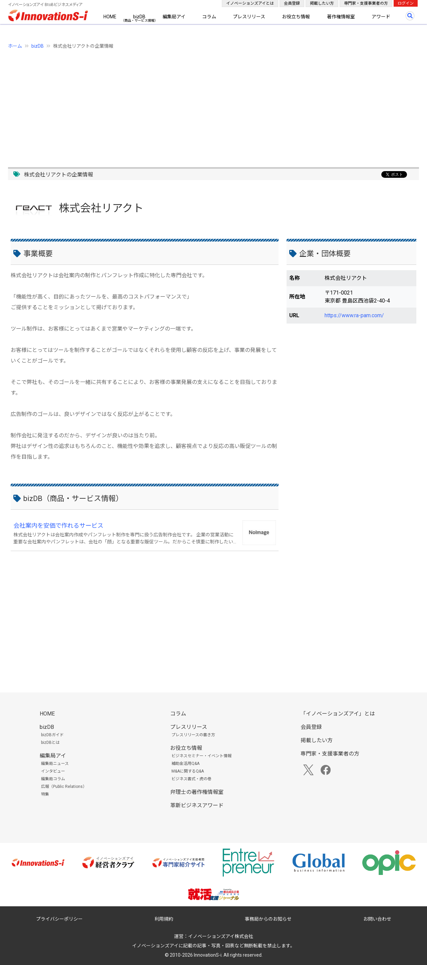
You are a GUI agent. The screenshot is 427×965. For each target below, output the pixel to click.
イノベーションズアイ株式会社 (220, 936)
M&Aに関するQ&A (187, 771)
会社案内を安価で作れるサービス (58, 525)
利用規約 (163, 919)
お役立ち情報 (296, 16)
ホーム (15, 46)
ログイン (406, 3)
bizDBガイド (52, 735)
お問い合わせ (377, 919)
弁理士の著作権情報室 (197, 792)
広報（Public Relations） (64, 786)
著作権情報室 (341, 16)
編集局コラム (53, 779)
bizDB (139, 16)
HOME (109, 16)
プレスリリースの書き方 (193, 735)
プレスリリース (249, 16)
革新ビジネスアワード (197, 805)
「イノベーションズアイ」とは (338, 713)
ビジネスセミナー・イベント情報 (201, 756)
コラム (209, 16)
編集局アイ (173, 16)
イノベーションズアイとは (250, 3)
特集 (45, 794)
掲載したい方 (322, 3)
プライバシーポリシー (59, 919)
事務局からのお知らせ (268, 919)
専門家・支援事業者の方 (366, 3)
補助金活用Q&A (185, 763)
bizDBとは (50, 742)
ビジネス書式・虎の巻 (191, 779)
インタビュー (53, 771)
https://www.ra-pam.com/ (354, 315)
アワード (381, 16)
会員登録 (292, 3)
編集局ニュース (55, 763)
